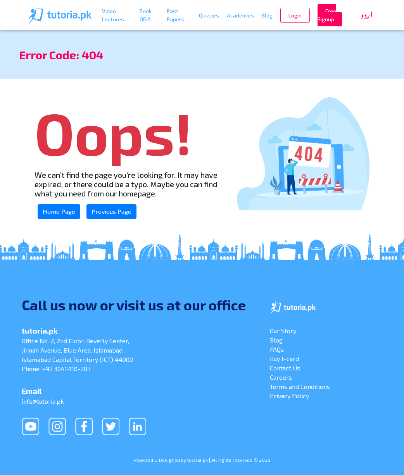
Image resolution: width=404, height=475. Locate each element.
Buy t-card (284, 358)
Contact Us (285, 368)
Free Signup (327, 15)
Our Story (283, 330)
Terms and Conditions (300, 386)
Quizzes (209, 15)
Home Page (59, 211)
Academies (240, 15)
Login (295, 15)
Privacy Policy (289, 395)
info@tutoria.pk (43, 401)
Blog (267, 15)
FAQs (277, 349)
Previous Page (111, 211)
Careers (281, 377)
